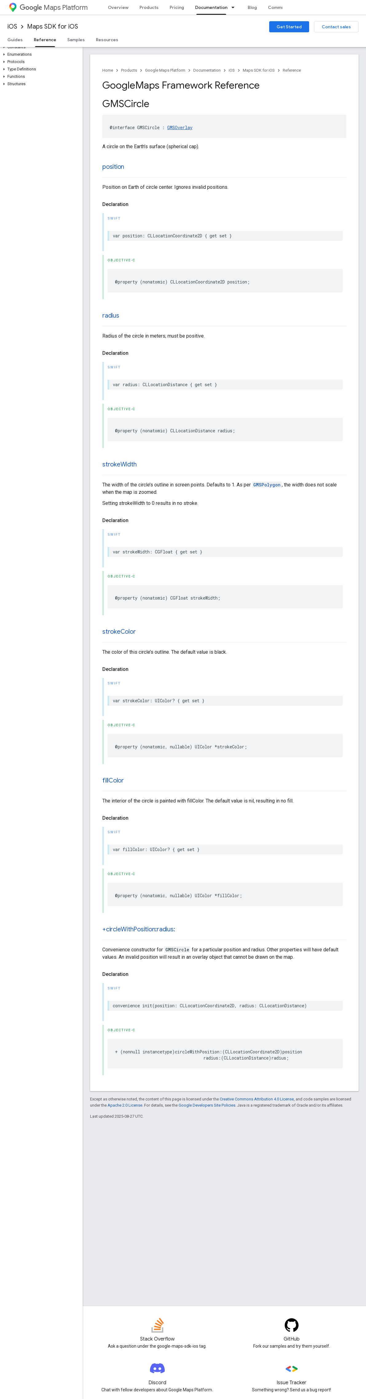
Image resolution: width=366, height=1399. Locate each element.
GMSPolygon (267, 485)
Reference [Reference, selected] (45, 39)
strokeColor (119, 632)
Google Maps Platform (165, 70)
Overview (118, 7)
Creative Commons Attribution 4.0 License (257, 1099)
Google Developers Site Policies (207, 1105)
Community (280, 7)
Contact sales (336, 27)
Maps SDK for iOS (52, 26)
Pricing (177, 7)
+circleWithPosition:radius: (138, 929)
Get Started (289, 27)
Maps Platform (54, 7)
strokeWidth (119, 464)
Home (107, 70)
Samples (76, 39)
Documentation (207, 70)
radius (110, 315)
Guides (15, 39)
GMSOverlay (179, 127)
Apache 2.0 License (125, 1105)
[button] (40, 47)
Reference (292, 70)
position (113, 167)
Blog (252, 7)
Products (149, 7)
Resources (107, 39)
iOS (12, 26)
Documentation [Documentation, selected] (211, 7)
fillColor (113, 780)
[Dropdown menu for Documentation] (234, 7)
